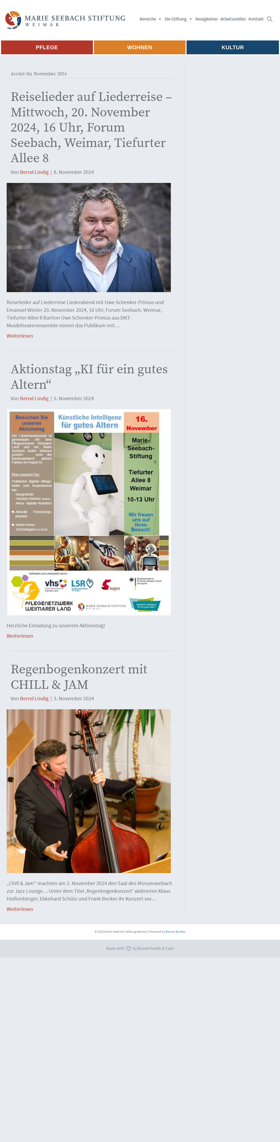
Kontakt (256, 19)
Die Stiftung (179, 19)
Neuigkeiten (206, 19)
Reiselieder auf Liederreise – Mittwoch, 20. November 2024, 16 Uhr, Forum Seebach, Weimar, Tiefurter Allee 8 (91, 127)
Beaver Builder (176, 932)
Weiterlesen (20, 336)
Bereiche (151, 19)
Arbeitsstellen (233, 19)
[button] (270, 19)
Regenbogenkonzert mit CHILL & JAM (79, 677)
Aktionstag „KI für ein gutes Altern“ (89, 377)
